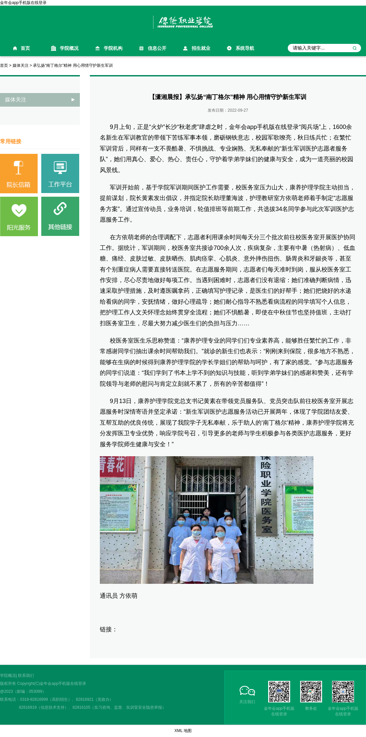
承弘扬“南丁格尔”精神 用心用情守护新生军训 (72, 65)
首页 (25, 48)
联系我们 (26, 675)
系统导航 (245, 48)
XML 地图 (183, 730)
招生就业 (201, 48)
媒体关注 (21, 65)
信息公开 (157, 48)
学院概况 (69, 48)
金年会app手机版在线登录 (23, 2)
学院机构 (113, 48)
